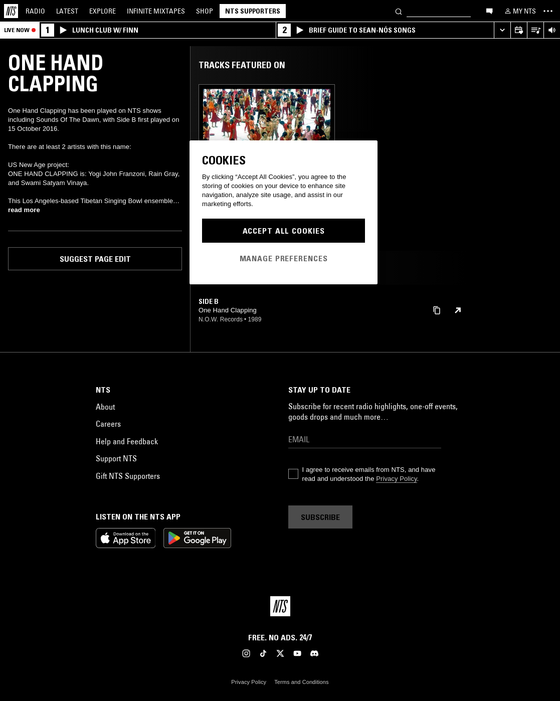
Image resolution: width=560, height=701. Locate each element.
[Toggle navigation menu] (548, 11)
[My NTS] (519, 11)
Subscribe (320, 517)
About (105, 407)
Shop (204, 11)
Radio (35, 11)
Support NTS (116, 458)
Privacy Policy (396, 478)
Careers (108, 424)
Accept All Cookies (284, 231)
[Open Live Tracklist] (535, 30)
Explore (102, 11)
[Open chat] (489, 11)
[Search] (399, 11)
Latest (67, 11)
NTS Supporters (252, 11)
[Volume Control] (551, 30)
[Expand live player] (502, 30)
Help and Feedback (127, 441)
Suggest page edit (95, 259)
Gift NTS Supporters (128, 476)
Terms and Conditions (301, 682)
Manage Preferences (284, 258)
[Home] (11, 11)
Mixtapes (156, 11)
